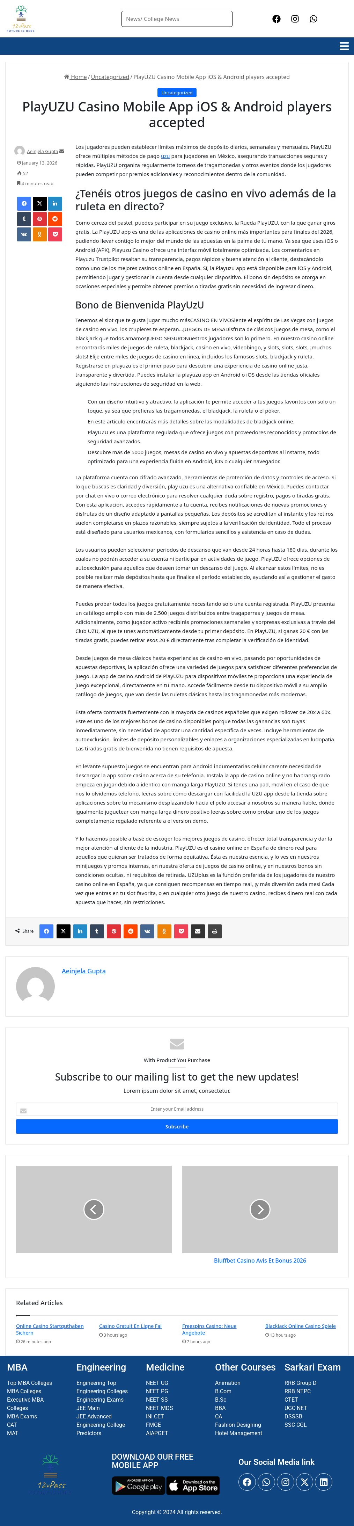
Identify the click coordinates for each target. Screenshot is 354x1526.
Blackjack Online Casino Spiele (300, 1325)
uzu (165, 155)
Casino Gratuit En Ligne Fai (130, 1325)
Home (75, 77)
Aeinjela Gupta (42, 151)
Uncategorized (110, 77)
